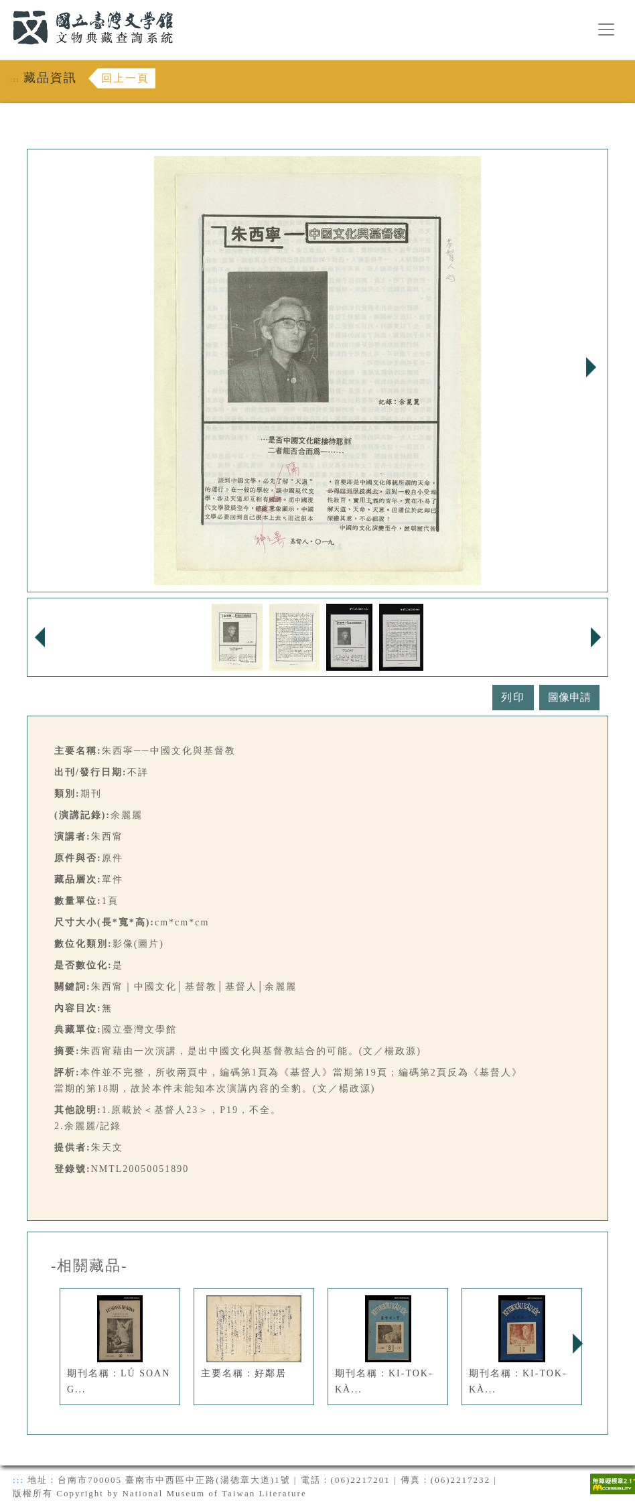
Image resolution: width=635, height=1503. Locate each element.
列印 (513, 697)
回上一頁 (125, 78)
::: (4, 7)
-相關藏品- (89, 1266)
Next (591, 367)
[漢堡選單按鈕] (606, 29)
